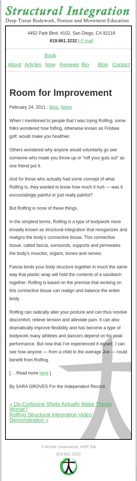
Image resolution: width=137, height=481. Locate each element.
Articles (32, 64)
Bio (85, 64)
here (43, 373)
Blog (103, 64)
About (15, 64)
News (66, 107)
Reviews (69, 64)
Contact (121, 64)
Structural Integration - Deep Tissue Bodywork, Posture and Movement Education (67, 15)
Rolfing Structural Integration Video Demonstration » (50, 417)
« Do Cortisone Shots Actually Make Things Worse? (60, 406)
